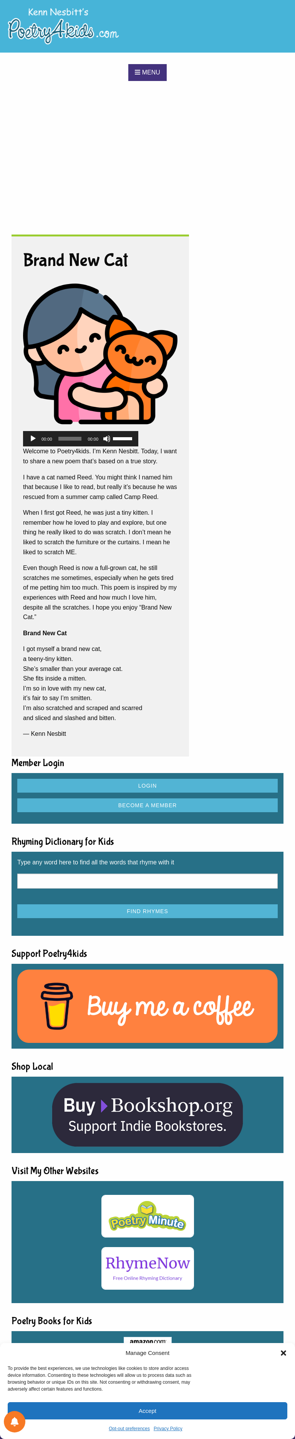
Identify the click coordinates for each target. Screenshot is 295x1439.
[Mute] (107, 439)
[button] (283, 1353)
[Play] (33, 439)
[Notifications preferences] (14, 1421)
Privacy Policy (168, 1428)
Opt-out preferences (129, 1428)
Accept (147, 1411)
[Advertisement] (147, 157)
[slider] (70, 439)
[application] (80, 438)
